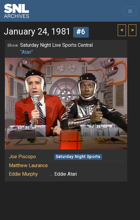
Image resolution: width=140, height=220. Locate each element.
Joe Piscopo (22, 156)
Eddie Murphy (23, 174)
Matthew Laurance (28, 165)
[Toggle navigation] (130, 11)
